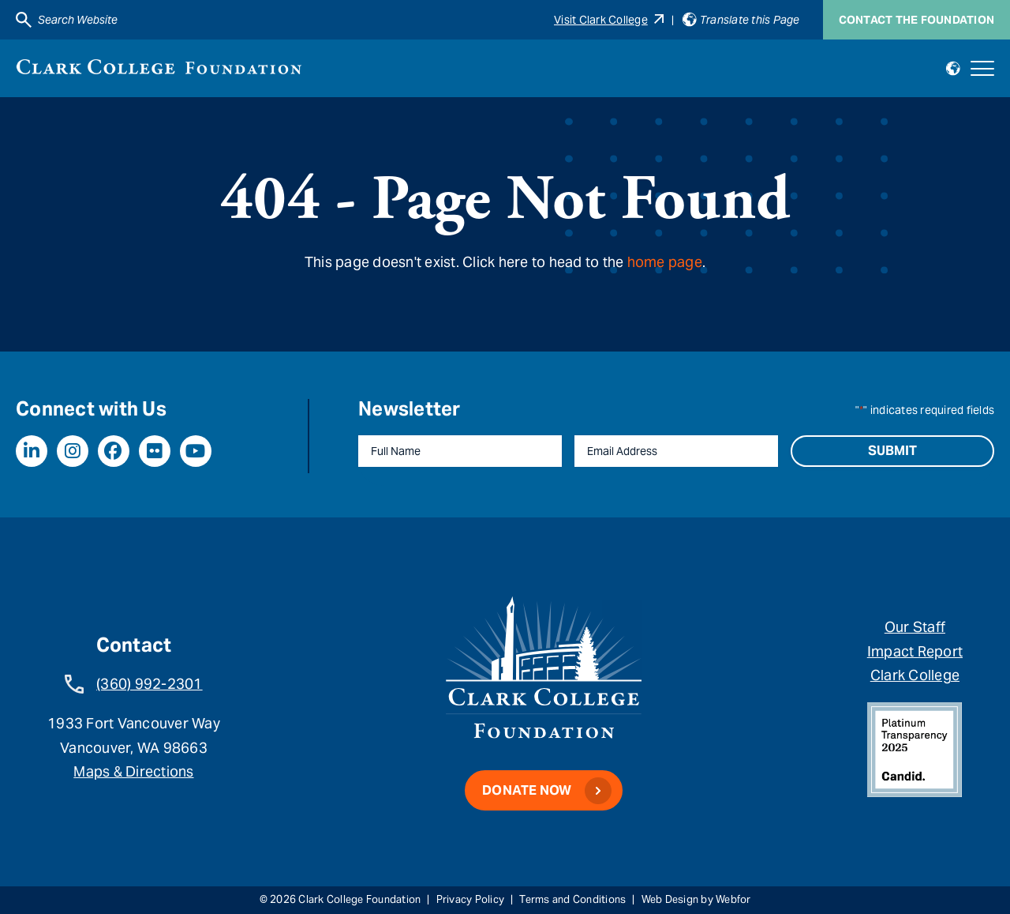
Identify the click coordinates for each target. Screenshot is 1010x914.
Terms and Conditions (572, 899)
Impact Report (915, 651)
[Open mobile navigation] (982, 68)
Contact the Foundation (917, 20)
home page (664, 262)
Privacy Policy (470, 899)
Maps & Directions (133, 771)
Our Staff (915, 627)
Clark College (915, 675)
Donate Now (527, 790)
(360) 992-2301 (149, 684)
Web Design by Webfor (696, 899)
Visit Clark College (609, 20)
